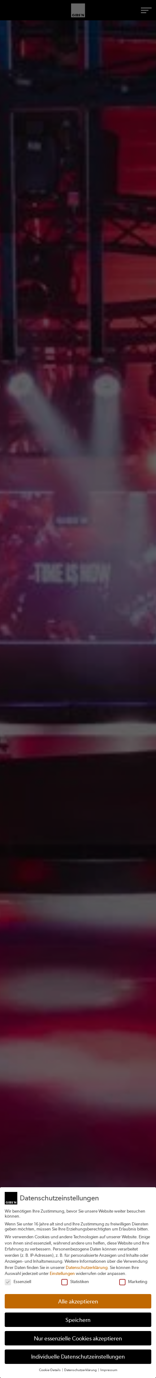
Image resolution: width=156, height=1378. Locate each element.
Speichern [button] (78, 1320)
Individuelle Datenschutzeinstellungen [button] (78, 1356)
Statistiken (75, 1281)
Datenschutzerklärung (87, 1267)
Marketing (133, 1281)
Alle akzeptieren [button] (78, 1301)
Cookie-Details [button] (50, 1370)
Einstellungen (62, 1273)
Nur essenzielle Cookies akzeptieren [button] (78, 1338)
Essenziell (18, 1281)
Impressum (108, 1370)
